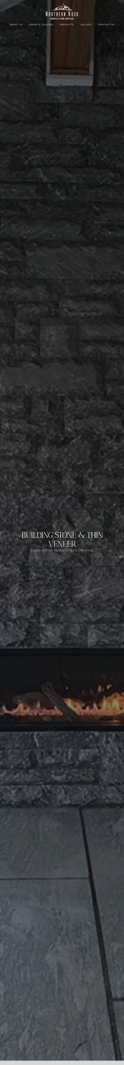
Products (67, 24)
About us (16, 24)
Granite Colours (41, 24)
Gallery (86, 24)
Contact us (106, 24)
